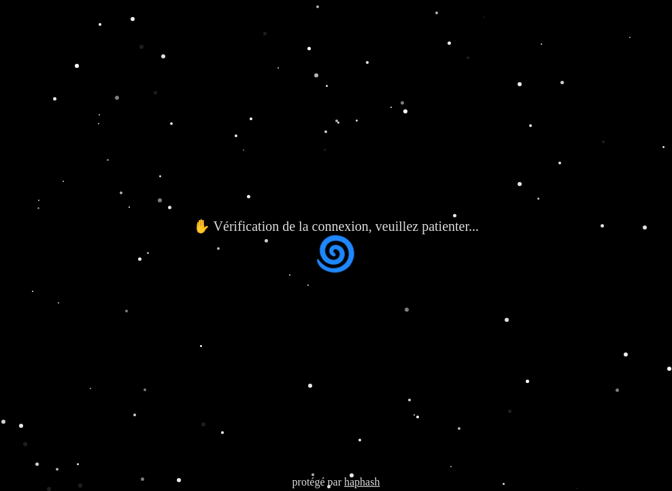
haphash (362, 482)
